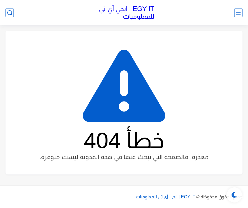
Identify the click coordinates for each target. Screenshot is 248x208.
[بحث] (10, 13)
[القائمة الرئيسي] (238, 13)
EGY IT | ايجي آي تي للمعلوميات (126, 12)
